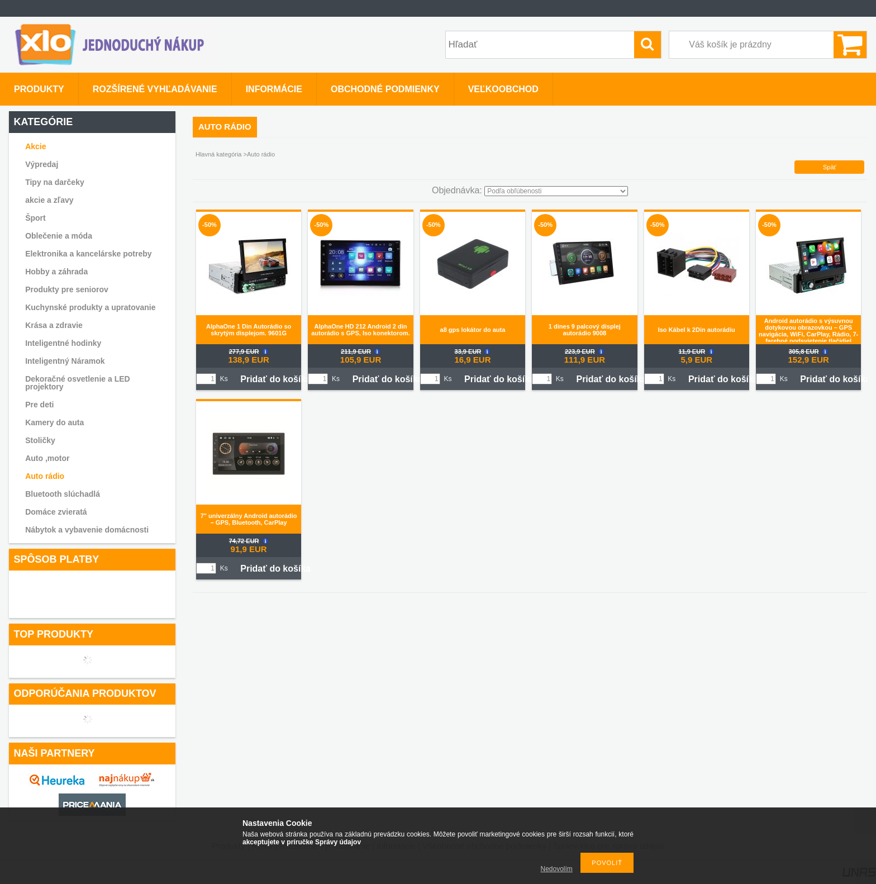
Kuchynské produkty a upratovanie (90, 307)
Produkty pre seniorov (66, 289)
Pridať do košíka (275, 379)
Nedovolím (557, 869)
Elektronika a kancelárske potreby (88, 253)
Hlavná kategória (219, 154)
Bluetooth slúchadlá (62, 493)
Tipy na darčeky (54, 182)
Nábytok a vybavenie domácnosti (87, 529)
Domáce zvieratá (56, 511)
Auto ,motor (47, 458)
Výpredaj (41, 164)
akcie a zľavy (49, 200)
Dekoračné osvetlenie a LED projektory (77, 382)
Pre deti (39, 404)
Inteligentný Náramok (64, 361)
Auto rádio (44, 476)
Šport (35, 217)
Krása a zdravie (54, 325)
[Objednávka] (556, 191)
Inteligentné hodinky (63, 343)
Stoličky (40, 440)
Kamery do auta (54, 422)
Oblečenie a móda (58, 235)
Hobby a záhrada (56, 271)
